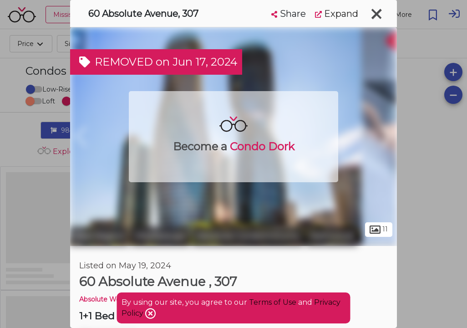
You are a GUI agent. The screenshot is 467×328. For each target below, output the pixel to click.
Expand (336, 13)
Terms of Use (272, 302)
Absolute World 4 (106, 299)
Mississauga (160, 236)
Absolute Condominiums (248, 236)
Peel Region (99, 236)
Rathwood (331, 236)
